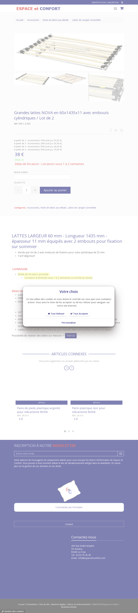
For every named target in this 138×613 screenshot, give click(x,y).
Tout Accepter (79, 313)
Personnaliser (69, 322)
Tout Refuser (56, 313)
